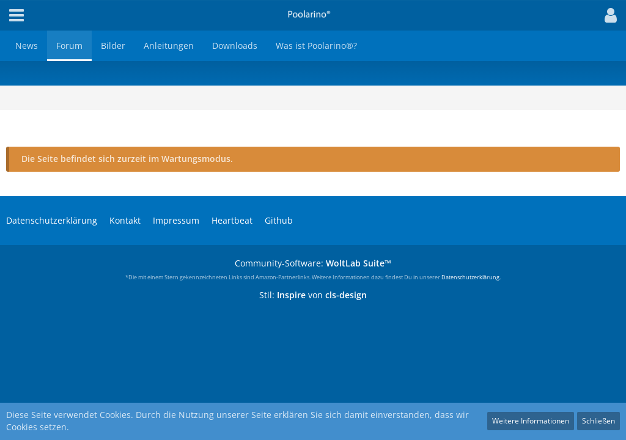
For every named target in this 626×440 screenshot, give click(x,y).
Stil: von (313, 295)
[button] (607, 15)
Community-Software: (313, 263)
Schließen (598, 421)
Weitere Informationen (530, 421)
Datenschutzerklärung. (471, 277)
